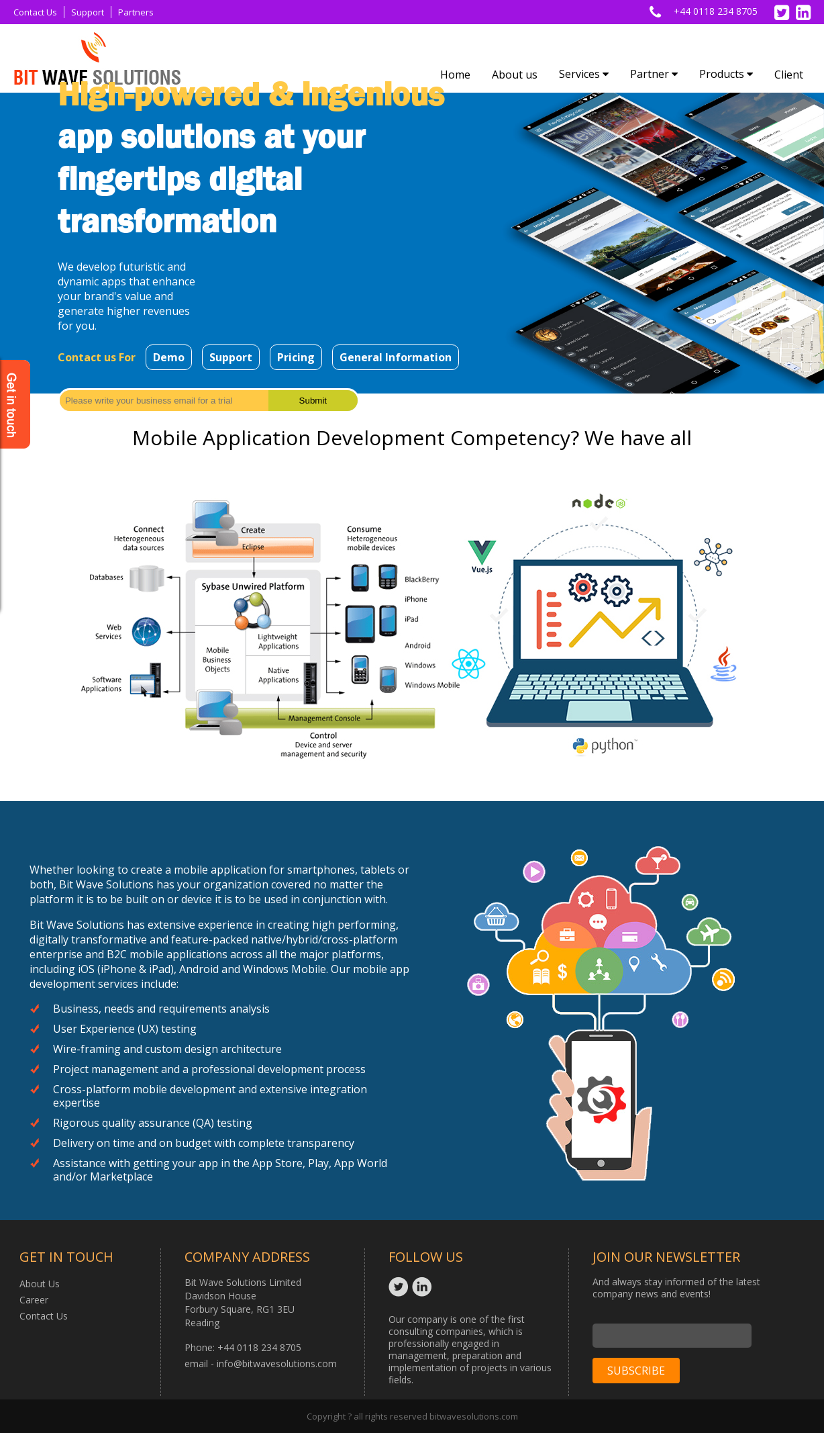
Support (87, 12)
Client (788, 74)
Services (584, 73)
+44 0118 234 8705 (716, 11)
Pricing (296, 357)
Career (33, 1299)
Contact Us (35, 12)
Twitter (400, 1287)
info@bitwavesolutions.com (277, 1363)
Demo (169, 357)
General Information (396, 357)
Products (726, 73)
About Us (39, 1283)
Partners (136, 12)
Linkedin (423, 1287)
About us (514, 74)
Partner (654, 73)
